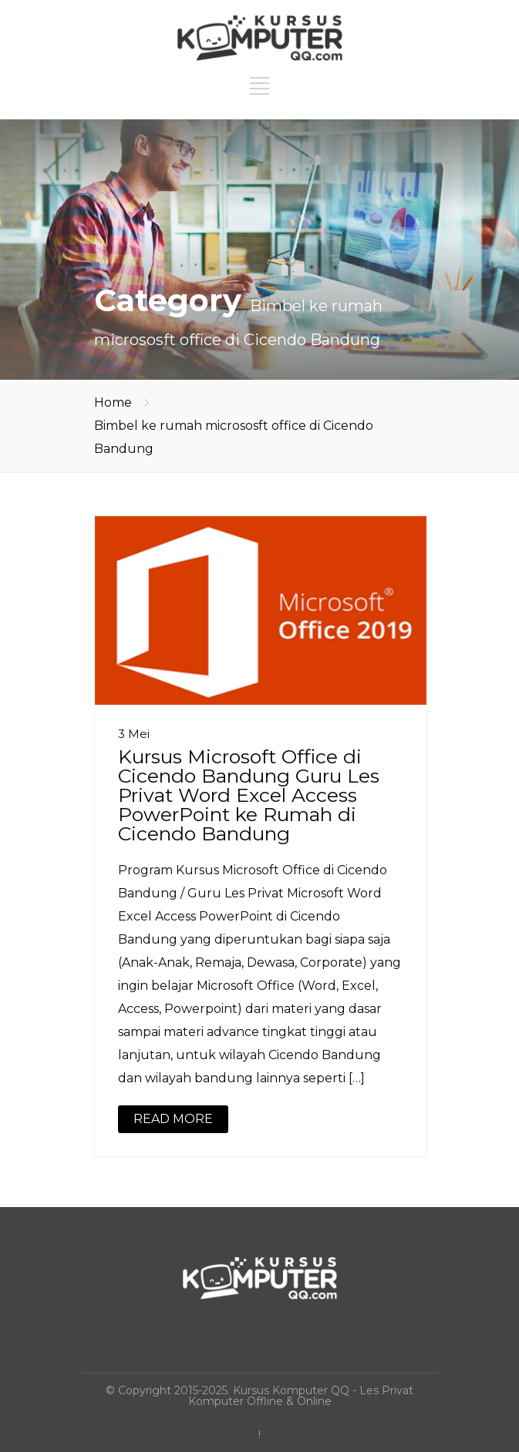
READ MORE (173, 1119)
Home (113, 402)
